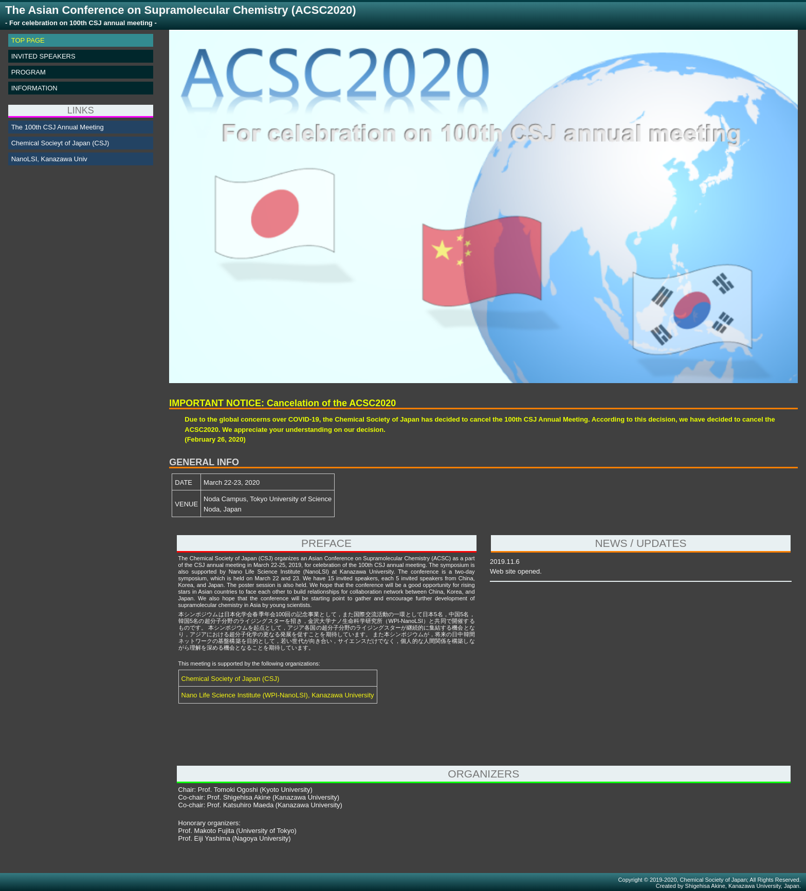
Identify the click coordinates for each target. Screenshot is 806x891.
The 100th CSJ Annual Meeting (57, 127)
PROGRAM (28, 72)
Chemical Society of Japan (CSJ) (230, 679)
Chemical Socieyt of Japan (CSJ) (60, 143)
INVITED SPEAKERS (43, 56)
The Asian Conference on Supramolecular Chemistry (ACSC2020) (180, 16)
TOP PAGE (28, 40)
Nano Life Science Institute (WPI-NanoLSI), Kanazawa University (277, 695)
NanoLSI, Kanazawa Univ (49, 159)
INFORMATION (34, 88)
